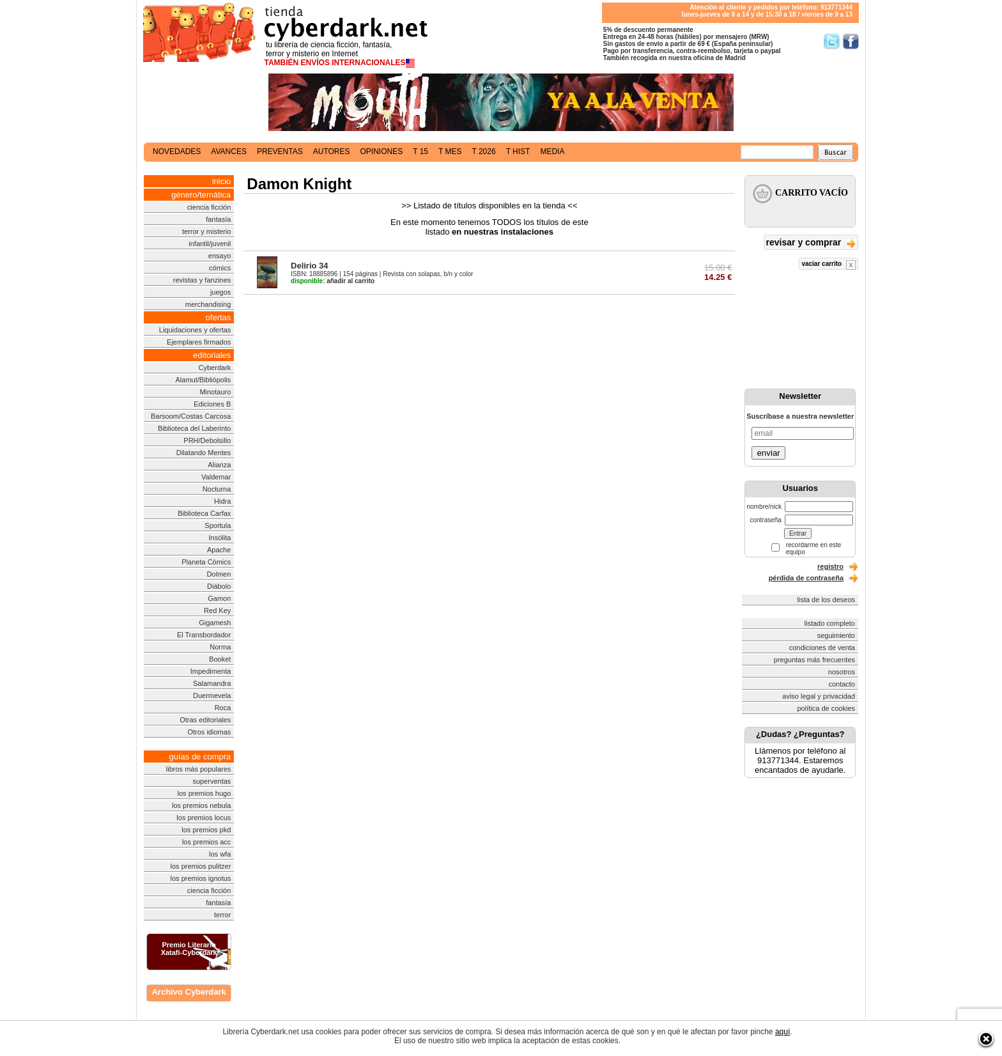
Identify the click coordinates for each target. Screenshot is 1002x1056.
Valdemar (216, 477)
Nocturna (217, 489)
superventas (211, 781)
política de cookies (827, 708)
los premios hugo (204, 793)
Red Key (217, 610)
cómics (220, 268)
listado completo (830, 623)
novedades (177, 151)
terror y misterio (206, 231)
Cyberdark (215, 367)
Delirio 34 (309, 265)
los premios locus (203, 817)
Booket (220, 659)
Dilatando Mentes (203, 452)
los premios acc (206, 842)
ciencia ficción (209, 207)
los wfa (220, 854)
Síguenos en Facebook (851, 41)
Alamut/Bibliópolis (203, 380)
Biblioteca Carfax (204, 513)
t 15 (420, 151)
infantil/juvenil (210, 243)
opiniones (381, 151)
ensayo (219, 256)
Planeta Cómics (206, 562)
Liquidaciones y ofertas (195, 330)
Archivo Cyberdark (188, 992)
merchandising (208, 304)
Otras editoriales (205, 720)
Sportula (217, 525)
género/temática (201, 194)
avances (229, 151)
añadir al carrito (332, 280)
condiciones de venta (822, 647)
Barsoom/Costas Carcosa (191, 416)
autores (331, 151)
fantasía (218, 219)
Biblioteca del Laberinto (194, 428)
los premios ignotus (201, 878)
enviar (768, 453)
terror (222, 915)
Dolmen (218, 574)
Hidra (222, 501)
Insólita (219, 537)
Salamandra (212, 683)
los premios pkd (206, 830)
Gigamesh (215, 622)
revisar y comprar (811, 243)
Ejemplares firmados (199, 342)
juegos (220, 292)
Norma (220, 647)
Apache (219, 550)
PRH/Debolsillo (207, 440)
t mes (449, 151)
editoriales (212, 355)
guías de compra (200, 756)
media (552, 151)
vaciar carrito (828, 265)
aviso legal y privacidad (818, 696)
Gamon (219, 598)
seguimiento (836, 635)
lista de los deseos (827, 599)
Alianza (219, 465)
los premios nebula (201, 805)
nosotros (841, 672)
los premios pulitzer (201, 866)
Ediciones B (212, 404)
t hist (518, 151)
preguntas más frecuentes (814, 660)
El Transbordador (204, 635)
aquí (782, 1031)
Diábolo (219, 586)
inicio (221, 181)
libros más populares (198, 769)
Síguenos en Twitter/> (832, 41)
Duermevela (212, 695)
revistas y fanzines (202, 280)
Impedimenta (210, 671)
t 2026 (483, 151)
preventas (280, 151)
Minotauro (215, 392)
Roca (223, 707)
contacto (841, 684)
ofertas (218, 317)
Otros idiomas (209, 732)
